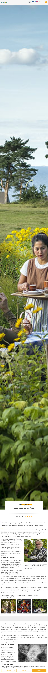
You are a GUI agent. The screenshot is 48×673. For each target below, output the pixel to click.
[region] (24, 667)
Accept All (39, 670)
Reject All (24, 670)
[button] (29, 2)
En (39, 1)
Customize (8, 670)
